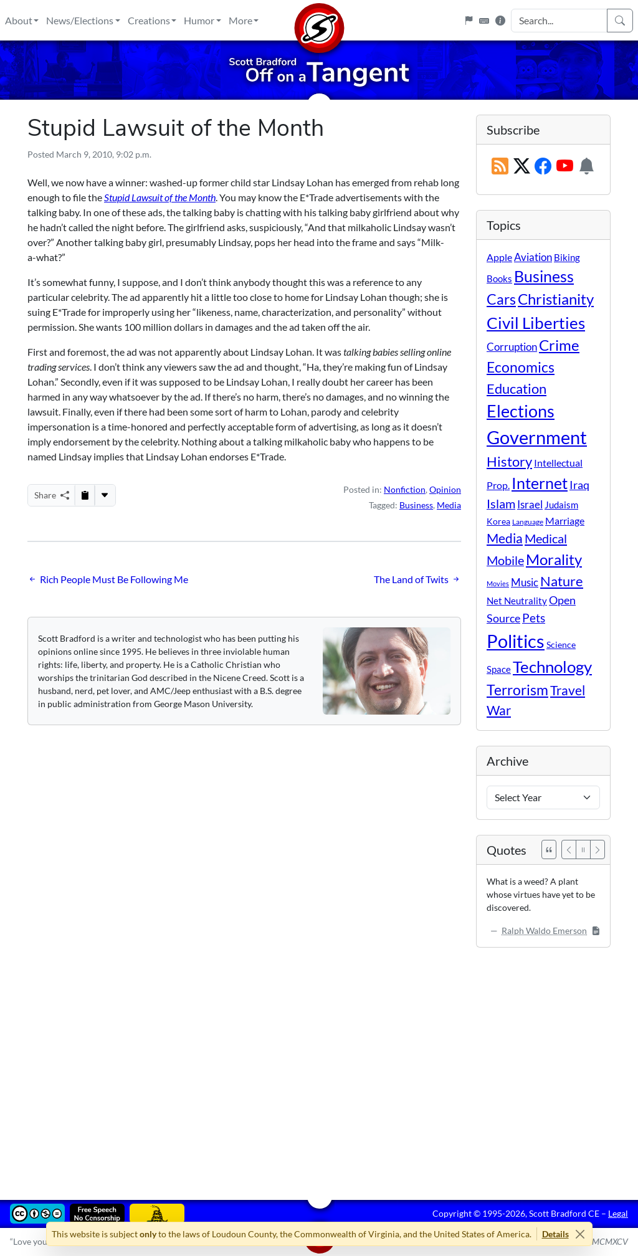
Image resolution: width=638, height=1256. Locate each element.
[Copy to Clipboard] (85, 495)
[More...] (104, 495)
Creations (149, 20)
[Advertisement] (319, 1065)
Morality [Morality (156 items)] (554, 559)
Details (555, 1234)
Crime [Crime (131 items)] (559, 345)
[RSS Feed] (500, 166)
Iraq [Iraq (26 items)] (579, 485)
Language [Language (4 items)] (527, 522)
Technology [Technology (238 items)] (552, 667)
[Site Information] (500, 20)
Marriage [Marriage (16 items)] (564, 520)
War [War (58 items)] (499, 710)
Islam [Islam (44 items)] (501, 504)
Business (416, 505)
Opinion (445, 489)
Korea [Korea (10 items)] (498, 521)
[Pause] (583, 849)
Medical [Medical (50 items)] (546, 538)
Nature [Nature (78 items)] (561, 581)
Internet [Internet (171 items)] (540, 483)
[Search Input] (559, 20)
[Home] (319, 20)
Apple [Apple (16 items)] (499, 257)
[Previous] (568, 849)
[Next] (597, 849)
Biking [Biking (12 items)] (567, 257)
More (240, 20)
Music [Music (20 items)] (524, 582)
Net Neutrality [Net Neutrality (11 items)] (517, 600)
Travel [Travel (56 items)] (567, 690)
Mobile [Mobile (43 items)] (505, 560)
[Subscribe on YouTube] (564, 166)
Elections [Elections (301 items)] (521, 411)
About (18, 20)
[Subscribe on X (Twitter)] (521, 166)
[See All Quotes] (548, 849)
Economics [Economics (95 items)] (521, 367)
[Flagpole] (468, 20)
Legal (618, 1213)
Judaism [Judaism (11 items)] (561, 504)
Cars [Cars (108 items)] (501, 299)
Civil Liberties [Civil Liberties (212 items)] (536, 322)
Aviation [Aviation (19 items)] (533, 257)
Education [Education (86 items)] (516, 388)
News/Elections (79, 20)
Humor (199, 20)
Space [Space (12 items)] (499, 669)
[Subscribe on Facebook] (543, 166)
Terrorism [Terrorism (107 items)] (517, 689)
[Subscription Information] (586, 166)
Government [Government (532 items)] (537, 437)
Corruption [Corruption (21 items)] (512, 346)
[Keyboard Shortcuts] (484, 20)
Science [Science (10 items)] (561, 644)
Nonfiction (405, 489)
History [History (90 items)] (509, 461)
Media (449, 505)
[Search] (620, 20)
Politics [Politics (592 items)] (516, 641)
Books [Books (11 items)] (499, 278)
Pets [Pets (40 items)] (533, 618)
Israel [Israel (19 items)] (530, 504)
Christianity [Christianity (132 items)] (556, 299)
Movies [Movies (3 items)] (498, 583)
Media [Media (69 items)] (505, 538)
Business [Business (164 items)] (544, 276)
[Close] (580, 1233)
